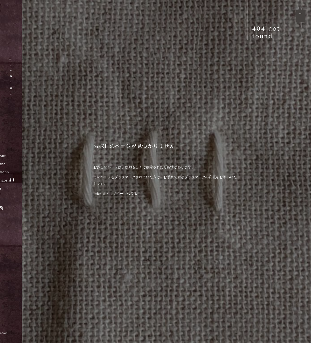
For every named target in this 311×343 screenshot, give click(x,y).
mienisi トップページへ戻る (115, 194)
